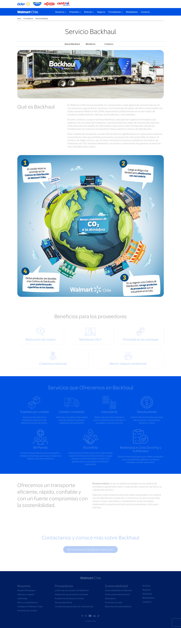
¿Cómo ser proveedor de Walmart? (72, 590)
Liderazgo (22, 598)
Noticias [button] (88, 12)
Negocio (101, 12)
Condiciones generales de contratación (74, 606)
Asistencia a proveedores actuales (71, 594)
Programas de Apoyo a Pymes (69, 598)
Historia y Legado (25, 594)
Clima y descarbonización (117, 594)
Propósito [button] (74, 12)
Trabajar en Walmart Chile (30, 606)
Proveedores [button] (114, 12)
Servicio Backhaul (41, 18)
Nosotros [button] (59, 12)
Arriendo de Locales (27, 610)
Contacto (145, 12)
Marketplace (132, 12)
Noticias (146, 585)
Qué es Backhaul (72, 44)
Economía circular (114, 602)
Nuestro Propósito (26, 590)
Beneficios (90, 44)
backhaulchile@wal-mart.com (90, 549)
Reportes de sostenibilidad (118, 606)
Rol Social (147, 594)
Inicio (19, 18)
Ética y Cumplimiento (27, 602)
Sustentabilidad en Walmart (118, 590)
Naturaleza (110, 598)
